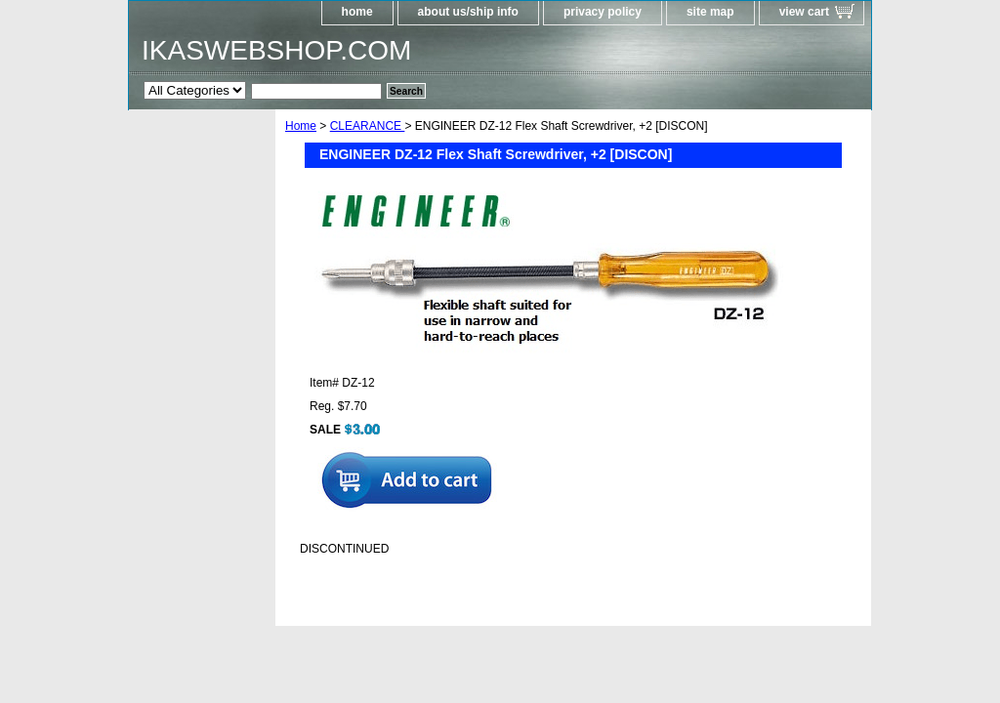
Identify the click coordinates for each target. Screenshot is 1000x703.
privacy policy (602, 12)
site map (710, 12)
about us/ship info (468, 12)
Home (300, 126)
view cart (804, 12)
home (357, 12)
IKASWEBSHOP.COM (276, 50)
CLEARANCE (367, 126)
